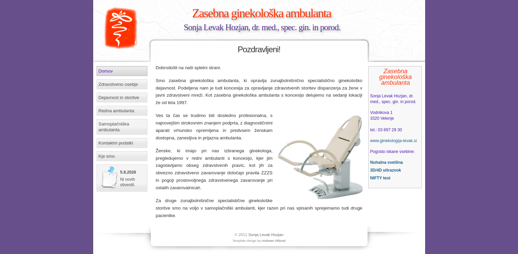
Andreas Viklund (274, 240)
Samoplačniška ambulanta (114, 126)
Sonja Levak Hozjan (266, 234)
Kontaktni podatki (116, 142)
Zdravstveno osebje (118, 84)
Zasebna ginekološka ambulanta (261, 13)
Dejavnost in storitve (119, 97)
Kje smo (107, 156)
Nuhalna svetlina (386, 162)
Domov (106, 71)
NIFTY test (380, 178)
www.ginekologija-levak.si (393, 140)
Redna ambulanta (116, 110)
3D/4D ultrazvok (385, 170)
